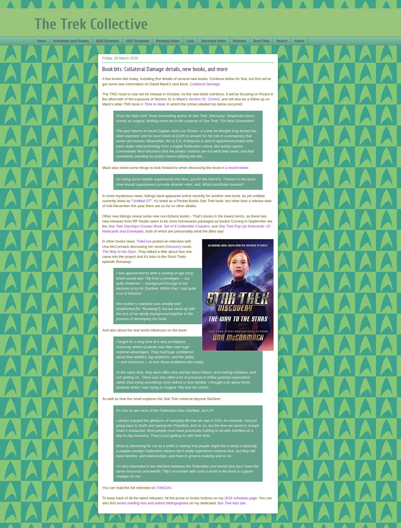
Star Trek (224, 503)
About (299, 41)
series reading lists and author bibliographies (152, 503)
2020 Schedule (107, 41)
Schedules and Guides (71, 41)
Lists (190, 41)
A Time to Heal (153, 104)
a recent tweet (236, 168)
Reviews (239, 41)
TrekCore (143, 241)
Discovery (173, 246)
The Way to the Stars (119, 252)
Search (281, 41)
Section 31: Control (204, 99)
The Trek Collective (91, 24)
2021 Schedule (137, 41)
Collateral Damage (205, 84)
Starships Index (213, 41)
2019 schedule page (240, 498)
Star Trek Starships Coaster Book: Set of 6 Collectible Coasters (159, 226)
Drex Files (261, 41)
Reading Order (167, 41)
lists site (238, 503)
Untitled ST (141, 201)
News (41, 41)
